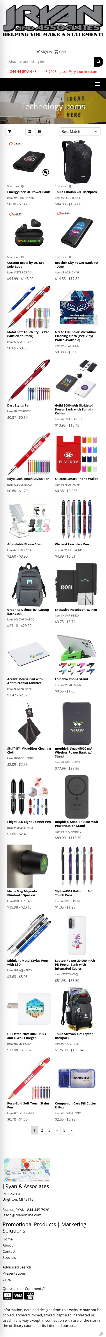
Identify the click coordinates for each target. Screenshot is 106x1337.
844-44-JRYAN (21, 71)
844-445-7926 (46, 71)
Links (7, 1279)
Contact (9, 1251)
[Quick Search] (48, 62)
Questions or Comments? (24, 1288)
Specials (9, 1257)
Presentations (14, 1273)
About (8, 1245)
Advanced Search (17, 1267)
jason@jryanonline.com (79, 71)
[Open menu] (97, 84)
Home (8, 1239)
